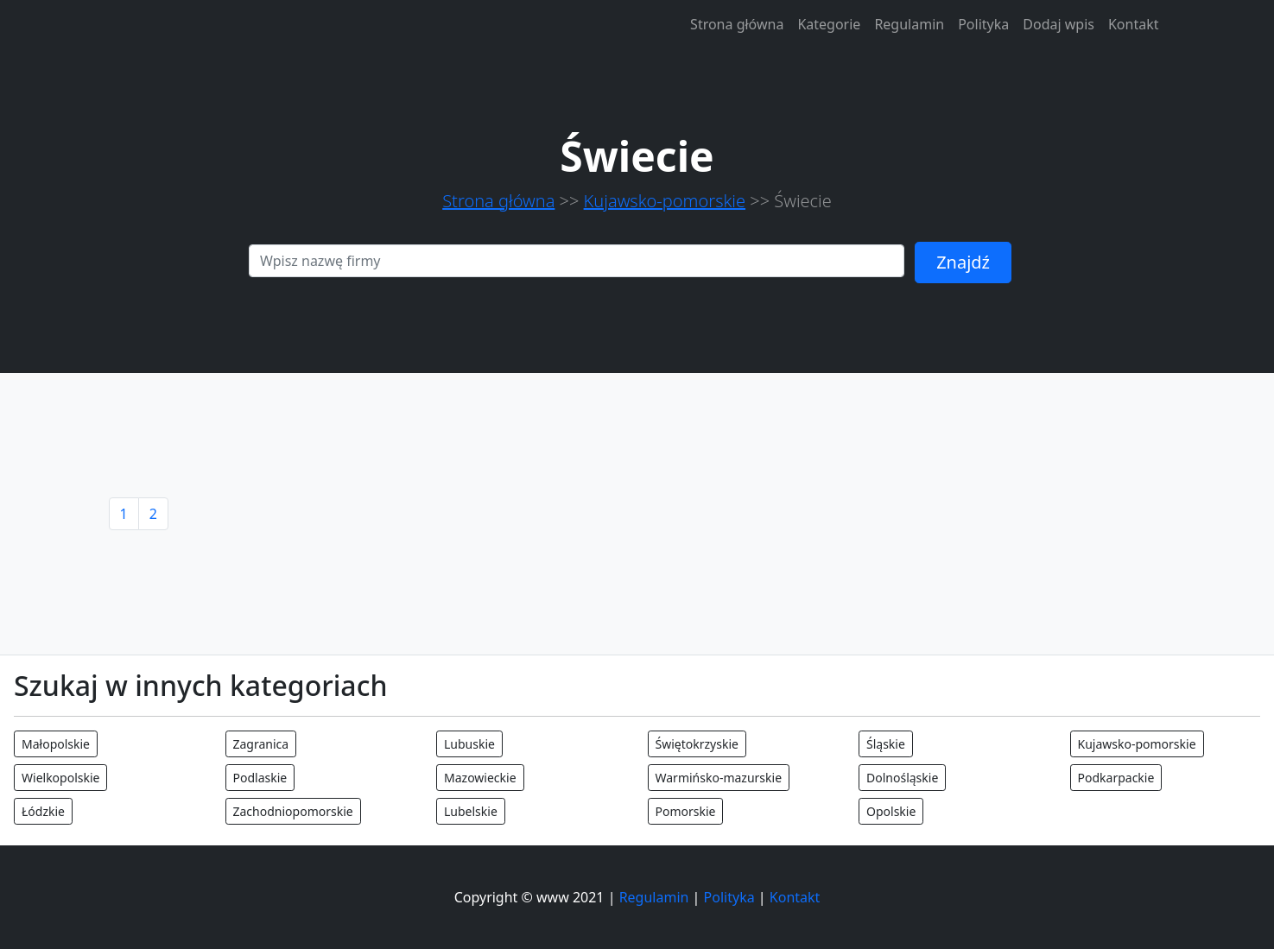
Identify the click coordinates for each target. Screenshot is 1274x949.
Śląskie (885, 744)
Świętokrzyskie (697, 744)
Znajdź (963, 262)
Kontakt (1133, 24)
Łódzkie (43, 811)
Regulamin (909, 24)
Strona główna (736, 24)
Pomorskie (686, 811)
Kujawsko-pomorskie (664, 200)
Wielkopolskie (60, 777)
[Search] (576, 260)
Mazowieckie (480, 777)
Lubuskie (469, 744)
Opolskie (891, 811)
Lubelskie (471, 811)
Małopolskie (56, 744)
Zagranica (261, 744)
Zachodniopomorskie (293, 811)
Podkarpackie (1116, 777)
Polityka (983, 24)
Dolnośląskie (902, 777)
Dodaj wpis (1058, 24)
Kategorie (828, 24)
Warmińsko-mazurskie (719, 777)
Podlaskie (260, 777)
